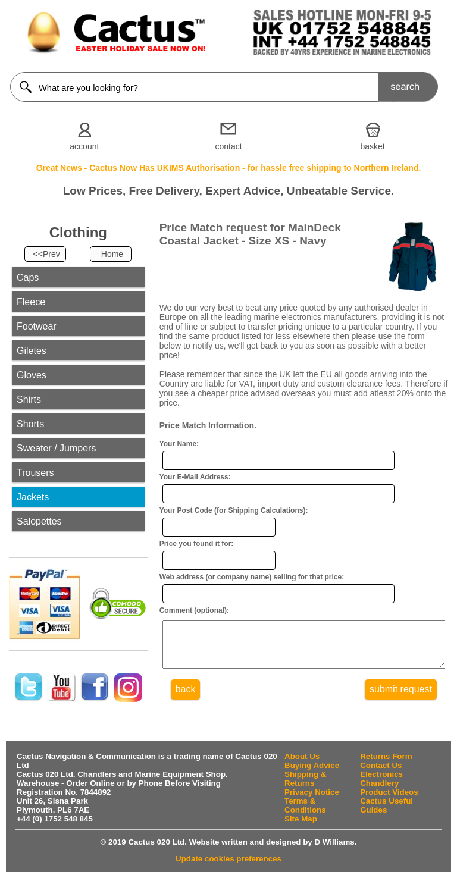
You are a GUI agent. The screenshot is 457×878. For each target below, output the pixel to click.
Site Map (300, 818)
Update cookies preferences (228, 858)
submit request (401, 698)
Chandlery (379, 783)
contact (228, 146)
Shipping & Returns (305, 779)
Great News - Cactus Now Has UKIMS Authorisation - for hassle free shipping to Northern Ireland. (228, 168)
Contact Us (381, 765)
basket (373, 146)
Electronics (381, 774)
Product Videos (389, 792)
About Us (302, 756)
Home (112, 254)
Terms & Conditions (305, 805)
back (186, 698)
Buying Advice (311, 765)
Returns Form (386, 756)
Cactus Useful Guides (386, 805)
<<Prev (46, 254)
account (84, 146)
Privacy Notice (311, 792)
